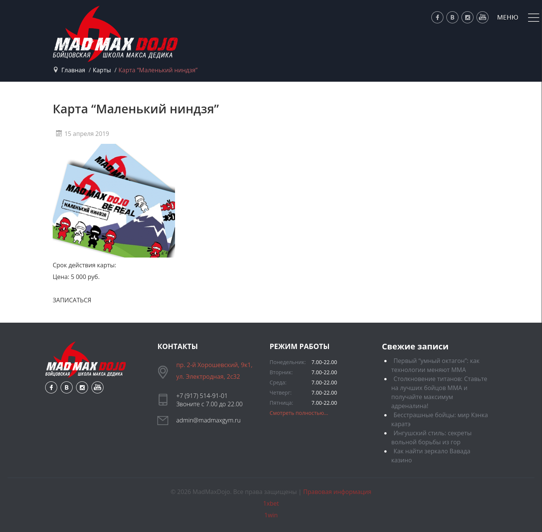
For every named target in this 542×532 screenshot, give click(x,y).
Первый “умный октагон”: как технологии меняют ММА (435, 365)
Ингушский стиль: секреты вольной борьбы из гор (431, 437)
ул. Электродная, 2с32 (208, 376)
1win (270, 515)
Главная (73, 70)
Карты (102, 70)
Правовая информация (337, 492)
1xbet (271, 503)
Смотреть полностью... (298, 412)
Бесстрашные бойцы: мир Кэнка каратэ (439, 419)
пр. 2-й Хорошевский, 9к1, (214, 365)
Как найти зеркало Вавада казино (430, 455)
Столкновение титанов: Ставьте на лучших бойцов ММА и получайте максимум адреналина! (439, 392)
